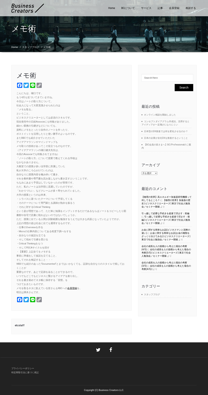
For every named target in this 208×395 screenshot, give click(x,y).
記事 (160, 8)
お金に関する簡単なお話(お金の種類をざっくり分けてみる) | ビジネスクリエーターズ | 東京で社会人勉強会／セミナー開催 (166, 236)
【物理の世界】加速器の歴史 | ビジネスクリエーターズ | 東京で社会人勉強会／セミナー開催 (166, 203)
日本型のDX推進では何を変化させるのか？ (166, 131)
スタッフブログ (30, 47)
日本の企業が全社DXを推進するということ (166, 138)
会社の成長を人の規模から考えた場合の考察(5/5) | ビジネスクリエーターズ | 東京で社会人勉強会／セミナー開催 (166, 252)
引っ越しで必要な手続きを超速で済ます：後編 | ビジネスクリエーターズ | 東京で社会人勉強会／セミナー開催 (166, 219)
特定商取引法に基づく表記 (25, 372)
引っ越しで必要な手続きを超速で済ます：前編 (165, 213)
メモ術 (26, 75)
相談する (191, 8)
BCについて (128, 8)
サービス (146, 8)
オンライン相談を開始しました (160, 114)
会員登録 (174, 8)
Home (111, 8)
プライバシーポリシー (22, 368)
